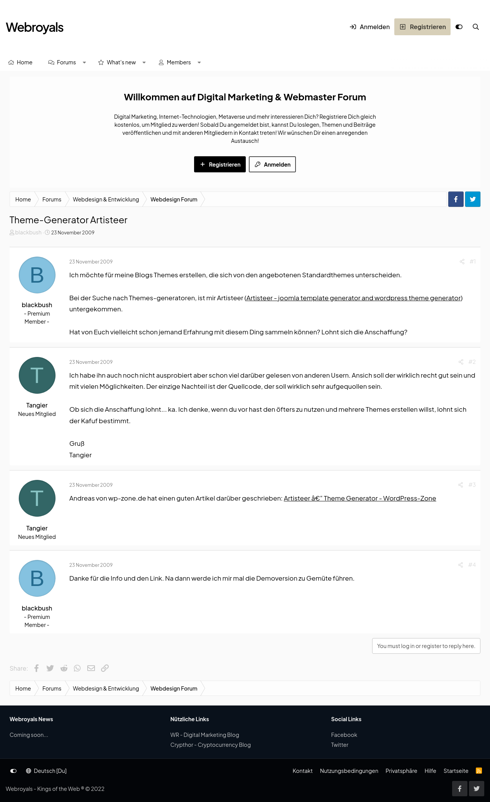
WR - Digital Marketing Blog (204, 734)
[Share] (462, 261)
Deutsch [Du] (46, 770)
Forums (66, 62)
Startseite (456, 770)
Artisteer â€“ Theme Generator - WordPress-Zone (360, 498)
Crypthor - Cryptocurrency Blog (210, 744)
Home (25, 62)
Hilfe (430, 770)
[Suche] (475, 26)
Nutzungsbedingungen (349, 770)
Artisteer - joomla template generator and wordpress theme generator (353, 297)
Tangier (37, 405)
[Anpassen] (459, 26)
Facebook (344, 734)
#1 (473, 261)
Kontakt (302, 770)
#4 (472, 564)
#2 (472, 361)
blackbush (28, 232)
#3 (472, 484)
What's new (121, 62)
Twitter (339, 744)
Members (179, 62)
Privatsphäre (401, 770)
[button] (84, 62)
